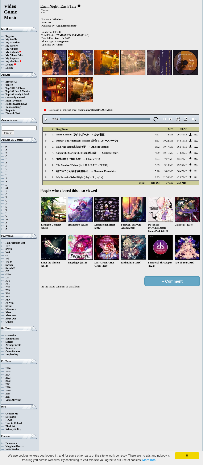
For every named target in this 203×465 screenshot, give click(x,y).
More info (149, 460)
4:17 (157, 134)
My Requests (12, 58)
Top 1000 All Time (15, 88)
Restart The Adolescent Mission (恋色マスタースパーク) (87, 140)
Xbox (8, 312)
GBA (8, 274)
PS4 (7, 293)
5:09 (157, 165)
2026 (8, 368)
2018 (8, 393)
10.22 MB (168, 140)
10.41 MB (168, 152)
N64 (7, 252)
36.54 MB (182, 146)
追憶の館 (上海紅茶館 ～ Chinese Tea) (78, 159)
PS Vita (9, 302)
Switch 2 (10, 268)
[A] (25, 103)
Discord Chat (12, 113)
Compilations (12, 351)
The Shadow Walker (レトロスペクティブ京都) (82, 165)
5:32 (157, 146)
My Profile (11, 39)
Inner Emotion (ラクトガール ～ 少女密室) (80, 134)
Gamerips (10, 335)
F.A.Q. (8, 419)
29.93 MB (182, 165)
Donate (10, 64)
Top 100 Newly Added (17, 94)
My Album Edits (14, 55)
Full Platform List (15, 242)
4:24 (157, 159)
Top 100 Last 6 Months (17, 91)
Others (9, 321)
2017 (8, 396)
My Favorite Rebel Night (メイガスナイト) (79, 177)
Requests (10, 110)
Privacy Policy (13, 429)
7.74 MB (168, 134)
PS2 (7, 287)
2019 (8, 390)
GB (7, 271)
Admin (59, 44)
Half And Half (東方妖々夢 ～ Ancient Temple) (82, 146)
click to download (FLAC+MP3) (95, 109)
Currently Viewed (15, 97)
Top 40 (9, 84)
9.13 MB (168, 165)
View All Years (13, 399)
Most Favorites (13, 100)
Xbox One (10, 318)
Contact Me (11, 413)
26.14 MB (182, 134)
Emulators (11, 443)
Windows (10, 309)
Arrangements (13, 344)
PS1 (7, 283)
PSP (7, 299)
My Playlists (13, 61)
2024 (8, 374)
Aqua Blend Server (66, 25)
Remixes (9, 348)
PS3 (7, 290)
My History (11, 45)
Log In (9, 67)
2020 (8, 387)
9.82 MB (168, 171)
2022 (8, 380)
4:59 (157, 152)
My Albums (11, 48)
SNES (8, 249)
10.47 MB (168, 146)
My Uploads (13, 52)
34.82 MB (182, 152)
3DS (7, 280)
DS (7, 277)
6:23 (157, 177)
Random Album (14, 103)
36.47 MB (182, 171)
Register (9, 36)
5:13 (157, 140)
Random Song (13, 107)
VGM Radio (12, 449)
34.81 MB (182, 140)
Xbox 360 (10, 315)
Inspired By (11, 354)
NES (7, 246)
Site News (10, 416)
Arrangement (62, 41)
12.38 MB (168, 177)
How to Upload (13, 423)
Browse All (11, 81)
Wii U (8, 261)
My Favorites (12, 42)
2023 (8, 377)
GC (7, 255)
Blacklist (10, 426)
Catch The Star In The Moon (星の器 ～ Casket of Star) (87, 152)
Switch (9, 264)
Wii (7, 258)
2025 (8, 371)
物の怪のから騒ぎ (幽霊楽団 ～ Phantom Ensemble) (86, 171)
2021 (8, 384)
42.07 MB (182, 177)
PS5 (7, 296)
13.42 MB (182, 159)
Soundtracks (12, 338)
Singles (9, 341)
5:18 (157, 171)
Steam (8, 306)
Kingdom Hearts (14, 446)
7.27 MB (168, 159)
